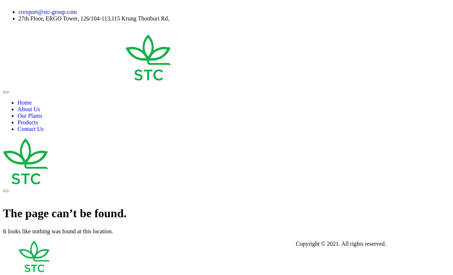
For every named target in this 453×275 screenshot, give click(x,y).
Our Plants (30, 116)
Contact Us (31, 129)
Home (25, 102)
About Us (29, 109)
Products (28, 122)
